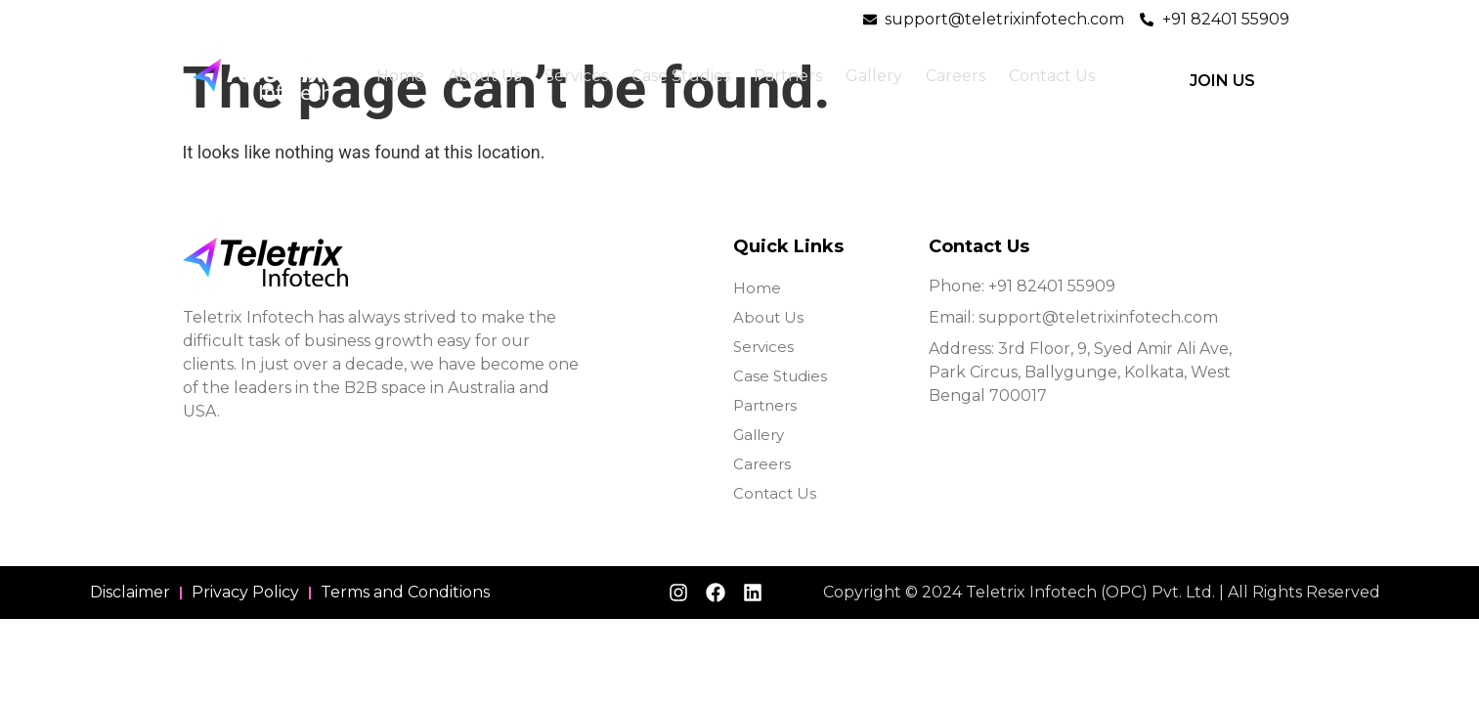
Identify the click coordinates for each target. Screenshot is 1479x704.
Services (576, 75)
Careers (955, 75)
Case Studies (680, 75)
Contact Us (1052, 75)
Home (400, 75)
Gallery (874, 75)
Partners (788, 75)
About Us (484, 75)
